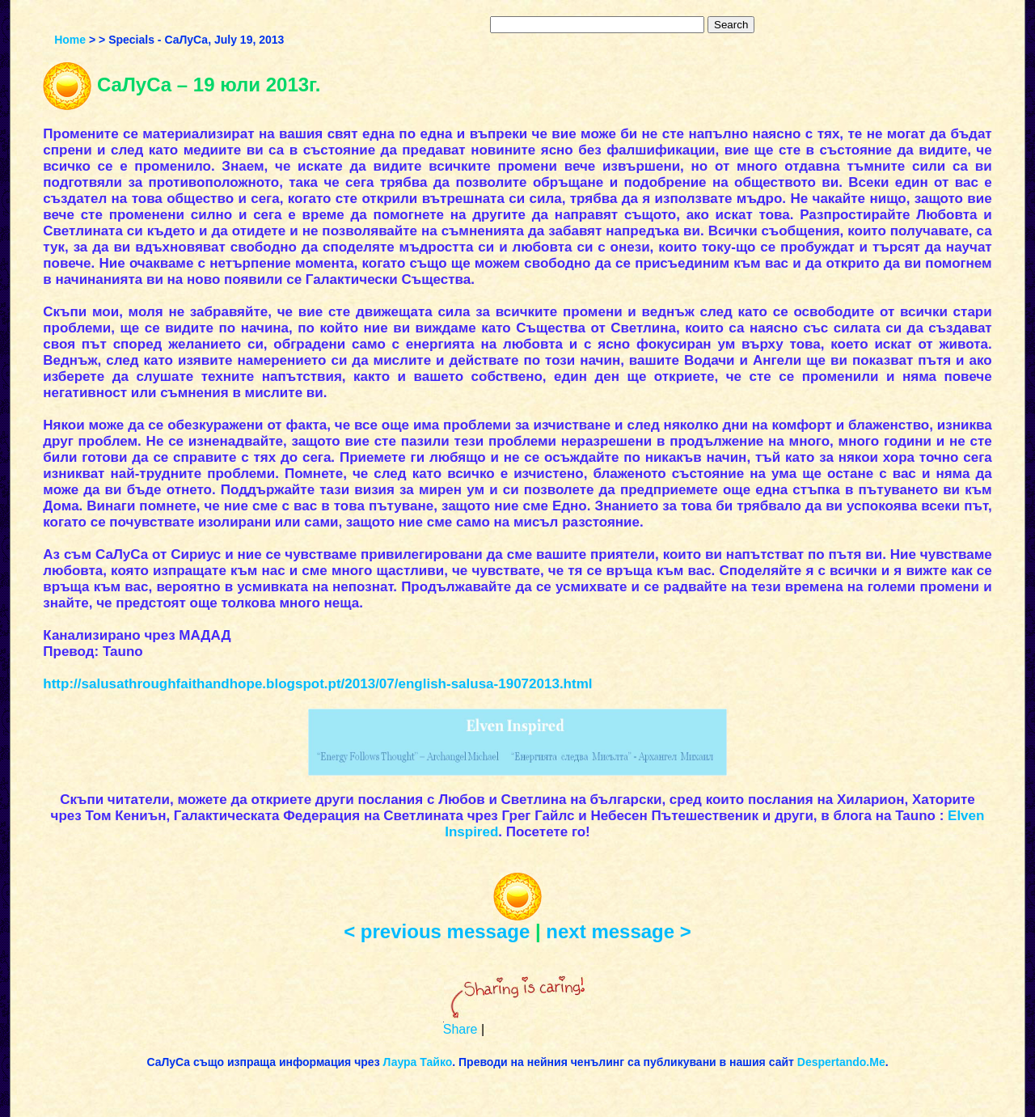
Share (460, 1029)
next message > (618, 931)
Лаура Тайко (418, 1062)
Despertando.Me (841, 1062)
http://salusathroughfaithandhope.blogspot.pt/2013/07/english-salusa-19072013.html (317, 684)
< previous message (437, 931)
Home (70, 39)
